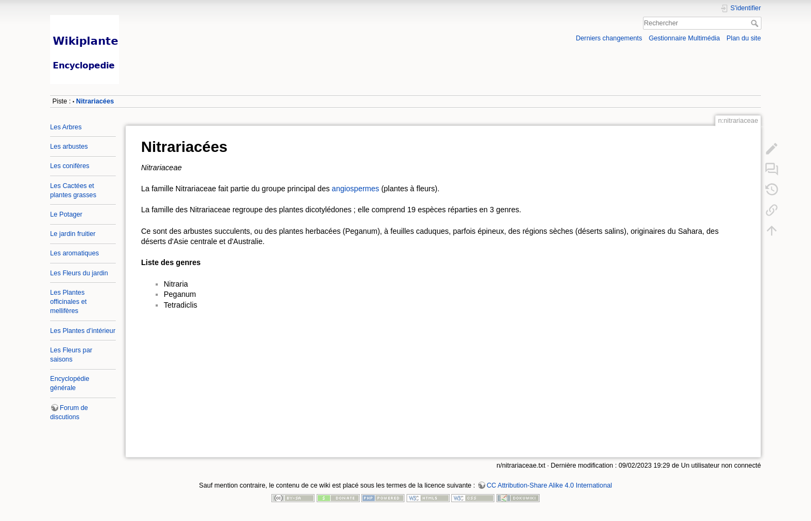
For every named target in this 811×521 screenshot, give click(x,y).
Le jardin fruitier (72, 234)
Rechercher (756, 23)
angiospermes (355, 188)
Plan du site (743, 38)
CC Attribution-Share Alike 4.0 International (549, 485)
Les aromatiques (74, 253)
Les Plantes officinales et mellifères (68, 302)
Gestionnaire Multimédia (684, 38)
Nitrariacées (95, 101)
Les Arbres (66, 127)
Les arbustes (69, 146)
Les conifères (69, 166)
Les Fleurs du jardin (79, 273)
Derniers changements (609, 38)
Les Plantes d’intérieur (82, 331)
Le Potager (66, 214)
